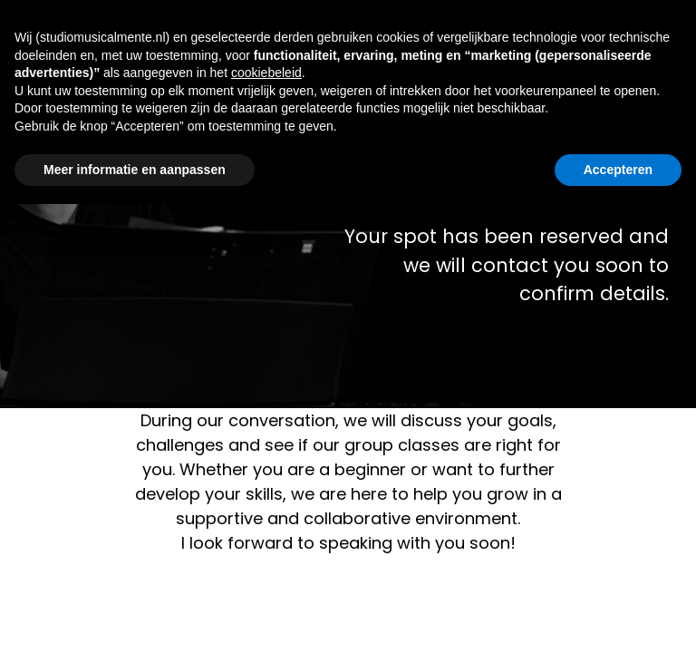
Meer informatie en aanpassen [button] (135, 169)
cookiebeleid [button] (266, 72)
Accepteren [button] (618, 169)
